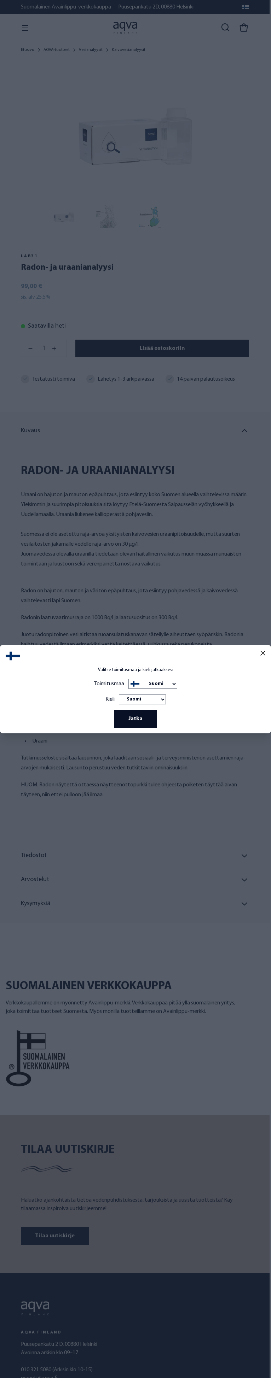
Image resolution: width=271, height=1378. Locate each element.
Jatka (135, 719)
